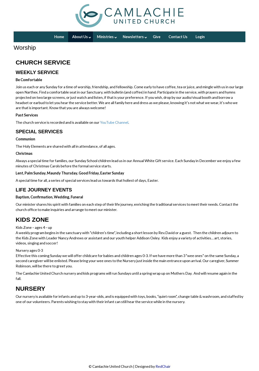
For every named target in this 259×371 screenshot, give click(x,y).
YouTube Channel (114, 122)
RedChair (163, 366)
